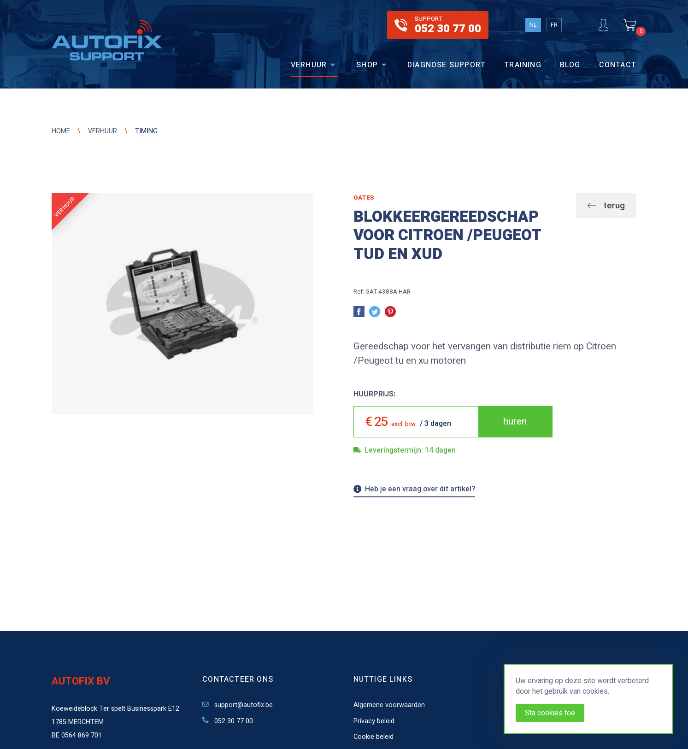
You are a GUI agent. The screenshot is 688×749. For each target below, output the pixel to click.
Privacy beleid (373, 721)
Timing (146, 131)
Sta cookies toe (550, 713)
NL (533, 25)
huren (515, 421)
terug (613, 205)
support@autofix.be (237, 705)
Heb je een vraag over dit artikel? (414, 490)
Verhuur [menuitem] (309, 65)
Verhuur (102, 131)
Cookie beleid (373, 737)
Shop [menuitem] (367, 65)
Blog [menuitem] (570, 65)
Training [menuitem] (522, 65)
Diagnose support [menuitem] (446, 65)
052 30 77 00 (227, 721)
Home (61, 131)
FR (554, 25)
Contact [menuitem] (617, 65)
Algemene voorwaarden (389, 705)
